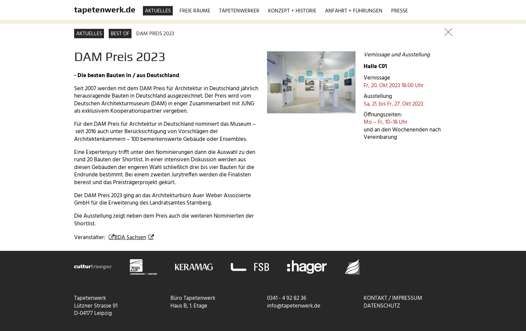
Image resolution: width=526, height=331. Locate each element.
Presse (399, 11)
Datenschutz (382, 306)
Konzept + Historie (292, 11)
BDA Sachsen (130, 237)
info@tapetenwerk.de (293, 306)
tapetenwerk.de (105, 9)
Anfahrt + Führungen (353, 11)
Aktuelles (158, 11)
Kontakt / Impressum (393, 298)
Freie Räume (194, 11)
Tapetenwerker (239, 11)
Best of (120, 34)
